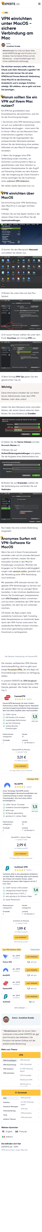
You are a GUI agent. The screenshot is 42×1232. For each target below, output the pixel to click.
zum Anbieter (32, 957)
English (7, 1131)
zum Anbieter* (21, 766)
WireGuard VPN (30, 1080)
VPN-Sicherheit (30, 1064)
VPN (21, 1055)
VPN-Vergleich (30, 681)
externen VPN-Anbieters (18, 181)
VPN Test (30, 1109)
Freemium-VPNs (15, 669)
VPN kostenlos (30, 1113)
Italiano (7, 1137)
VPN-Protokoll (12, 598)
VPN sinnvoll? (30, 1060)
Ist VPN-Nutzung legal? (30, 1070)
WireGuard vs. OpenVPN (30, 1085)
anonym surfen (20, 571)
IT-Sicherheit (21, 1092)
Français (21, 1131)
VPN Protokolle (30, 1075)
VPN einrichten (30, 1117)
